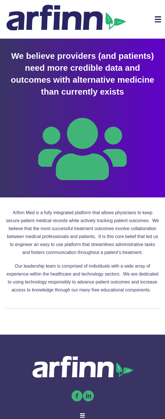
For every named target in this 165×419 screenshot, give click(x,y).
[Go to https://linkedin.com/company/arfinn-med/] (88, 396)
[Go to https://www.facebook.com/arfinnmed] (77, 396)
